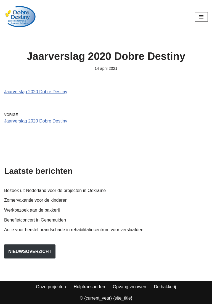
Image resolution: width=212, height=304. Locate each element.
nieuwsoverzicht (29, 251)
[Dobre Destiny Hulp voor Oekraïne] (20, 17)
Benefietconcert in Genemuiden (35, 220)
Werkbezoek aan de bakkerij (32, 210)
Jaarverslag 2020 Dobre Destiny (35, 91)
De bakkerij (165, 286)
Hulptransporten (89, 286)
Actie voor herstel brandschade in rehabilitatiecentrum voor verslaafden (73, 229)
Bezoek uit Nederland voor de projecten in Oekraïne (55, 190)
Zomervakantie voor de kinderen (35, 200)
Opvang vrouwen (129, 286)
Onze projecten (51, 286)
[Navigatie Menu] (201, 17)
